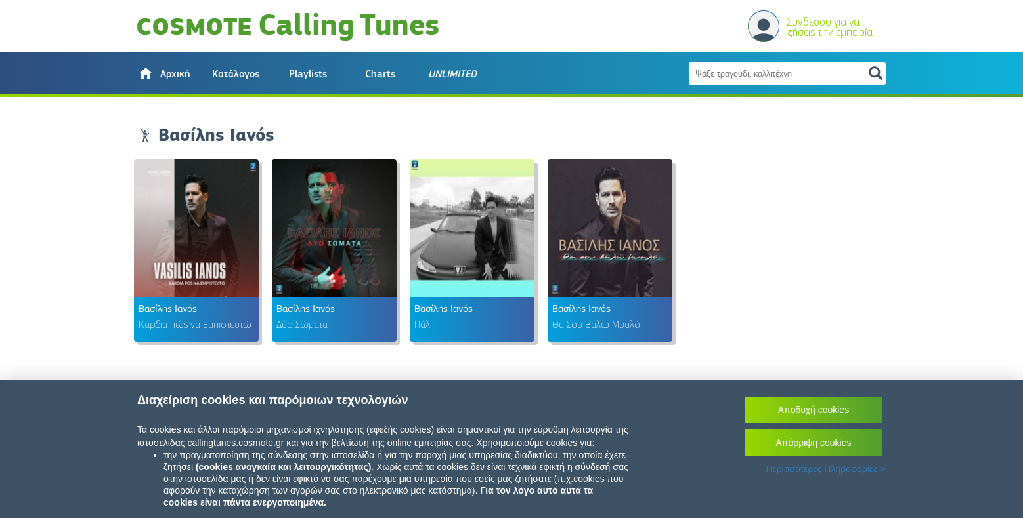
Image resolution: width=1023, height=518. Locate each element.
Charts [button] (380, 74)
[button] (163, 73)
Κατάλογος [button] (235, 74)
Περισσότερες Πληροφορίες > (826, 469)
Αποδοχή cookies (813, 410)
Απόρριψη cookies (814, 442)
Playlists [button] (308, 74)
